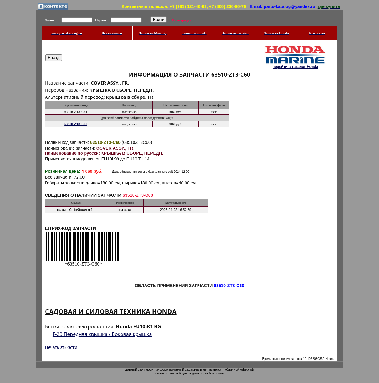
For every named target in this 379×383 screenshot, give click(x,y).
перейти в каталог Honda (295, 67)
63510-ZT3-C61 (75, 124)
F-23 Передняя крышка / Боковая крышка (102, 334)
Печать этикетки (61, 347)
